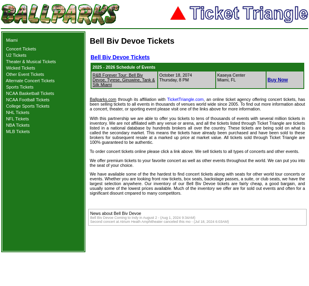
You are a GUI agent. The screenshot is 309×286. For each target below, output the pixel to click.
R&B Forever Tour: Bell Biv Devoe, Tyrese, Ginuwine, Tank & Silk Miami (124, 80)
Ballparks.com (103, 99)
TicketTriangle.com (185, 99)
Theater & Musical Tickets (31, 61)
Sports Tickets (19, 87)
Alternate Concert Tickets (30, 80)
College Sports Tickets (27, 106)
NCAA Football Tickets (27, 99)
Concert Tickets (21, 48)
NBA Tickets (17, 125)
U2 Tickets (16, 55)
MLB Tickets (18, 131)
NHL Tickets (17, 112)
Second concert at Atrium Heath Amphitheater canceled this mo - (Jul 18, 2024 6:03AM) (159, 222)
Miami (11, 40)
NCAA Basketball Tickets (30, 93)
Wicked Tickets (20, 68)
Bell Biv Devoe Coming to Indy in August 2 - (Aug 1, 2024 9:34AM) (142, 218)
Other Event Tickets (25, 74)
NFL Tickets (17, 118)
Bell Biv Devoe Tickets (120, 57)
